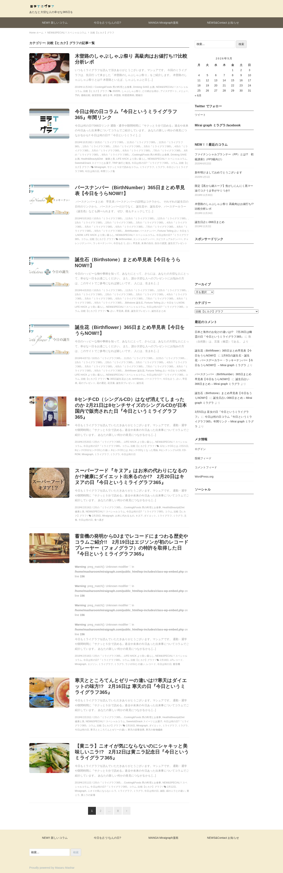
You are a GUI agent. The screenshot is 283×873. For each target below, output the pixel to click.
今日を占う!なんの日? (107, 22)
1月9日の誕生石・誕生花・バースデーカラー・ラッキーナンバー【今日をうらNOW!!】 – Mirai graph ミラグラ (224, 360)
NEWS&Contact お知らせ (223, 22)
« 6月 (198, 95)
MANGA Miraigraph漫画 (163, 22)
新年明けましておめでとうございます (218, 172)
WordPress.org (204, 476)
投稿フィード (203, 458)
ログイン (200, 449)
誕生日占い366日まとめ (209, 222)
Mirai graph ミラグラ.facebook (218, 125)
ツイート (200, 114)
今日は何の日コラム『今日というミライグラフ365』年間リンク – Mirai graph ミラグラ (224, 421)
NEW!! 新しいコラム (55, 22)
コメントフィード (206, 467)
